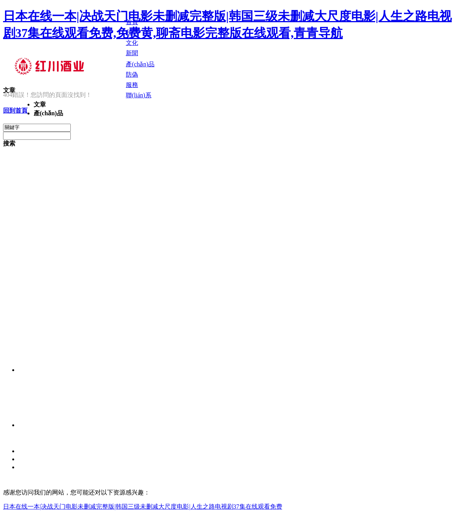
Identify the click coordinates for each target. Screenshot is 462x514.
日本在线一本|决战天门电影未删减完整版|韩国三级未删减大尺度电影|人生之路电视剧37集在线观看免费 (142, 506)
